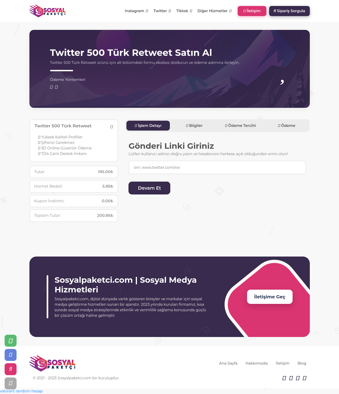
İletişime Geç (269, 297)
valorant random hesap (21, 391)
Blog (302, 363)
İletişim (252, 11)
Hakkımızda (256, 363)
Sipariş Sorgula (289, 11)
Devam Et (149, 188)
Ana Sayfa (228, 363)
